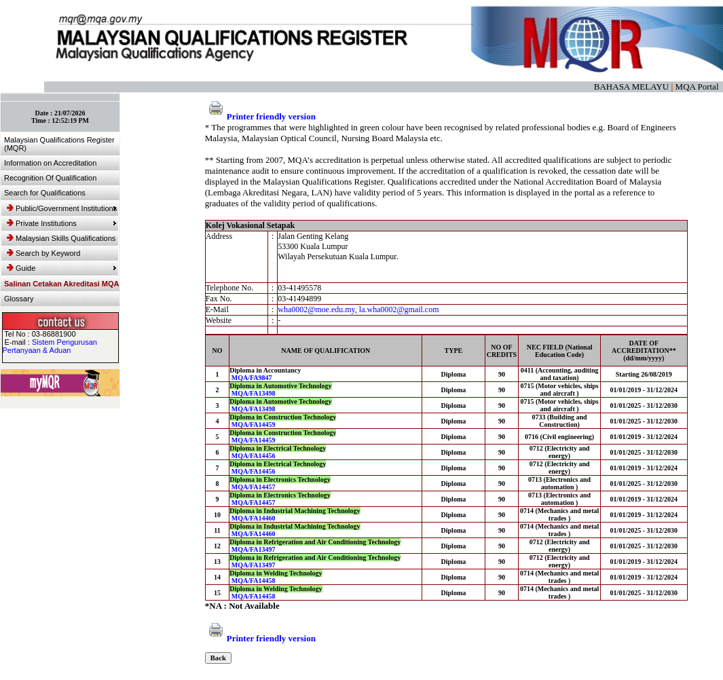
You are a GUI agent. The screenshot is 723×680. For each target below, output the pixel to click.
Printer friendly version (260, 116)
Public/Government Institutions (62, 208)
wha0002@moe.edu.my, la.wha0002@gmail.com (358, 309)
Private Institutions (62, 223)
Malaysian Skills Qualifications (61, 238)
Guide (62, 268)
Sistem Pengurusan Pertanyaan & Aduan (50, 346)
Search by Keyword (43, 253)
